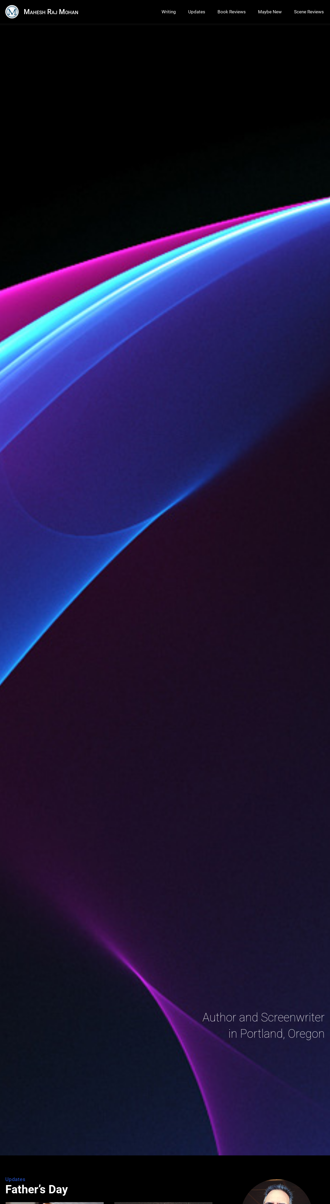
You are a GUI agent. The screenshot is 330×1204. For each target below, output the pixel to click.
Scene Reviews (309, 11)
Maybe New (270, 11)
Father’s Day (36, 1189)
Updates (196, 11)
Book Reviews (232, 11)
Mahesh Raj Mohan (51, 12)
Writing (169, 11)
